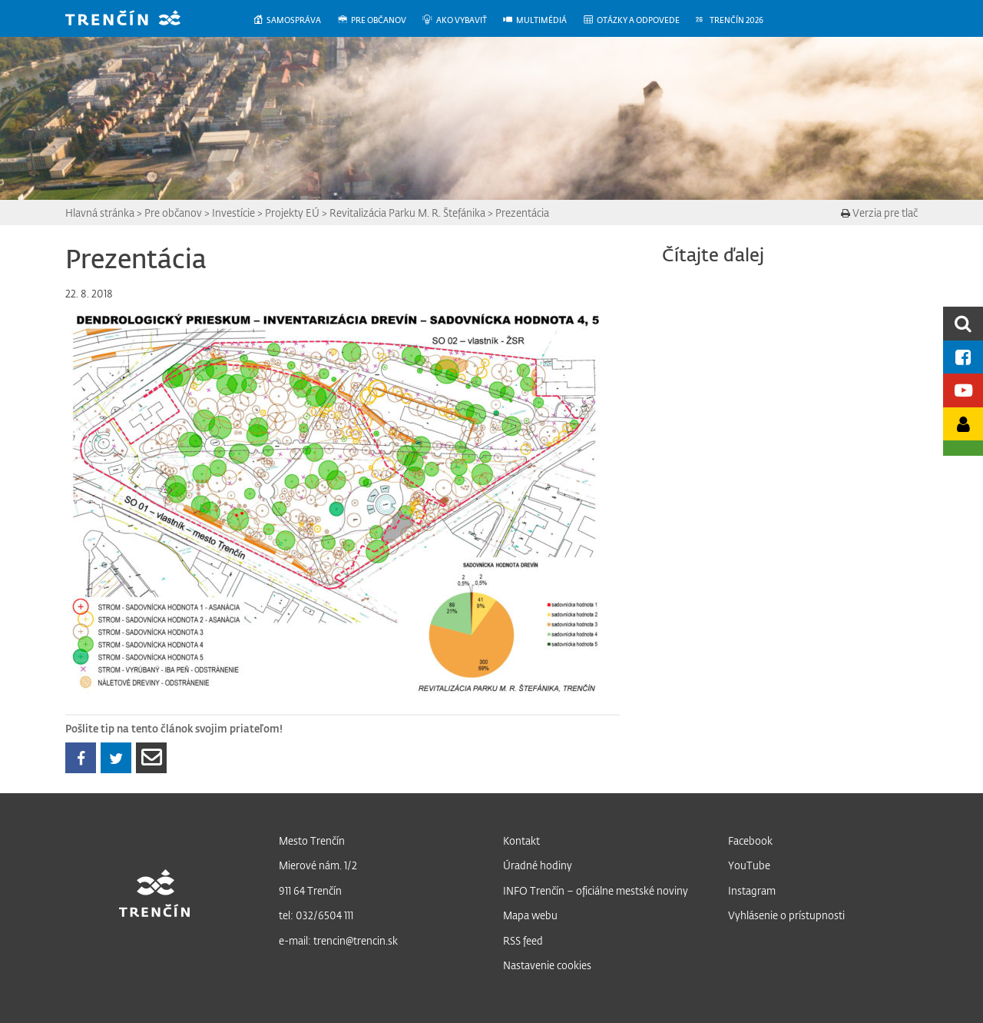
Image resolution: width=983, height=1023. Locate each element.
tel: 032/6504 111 (316, 915)
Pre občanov (173, 212)
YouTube (749, 865)
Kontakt (521, 840)
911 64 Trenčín (310, 890)
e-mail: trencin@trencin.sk (338, 940)
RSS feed (523, 940)
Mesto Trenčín (312, 840)
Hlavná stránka (99, 212)
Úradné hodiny (537, 865)
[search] (963, 323)
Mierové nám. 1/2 (318, 865)
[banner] (134, 19)
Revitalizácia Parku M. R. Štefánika (407, 212)
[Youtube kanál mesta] (963, 390)
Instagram (752, 890)
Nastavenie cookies (547, 965)
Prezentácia (522, 212)
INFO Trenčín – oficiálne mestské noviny (595, 890)
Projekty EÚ (292, 212)
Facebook (750, 840)
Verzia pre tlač (879, 212)
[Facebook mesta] (963, 357)
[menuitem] (294, 20)
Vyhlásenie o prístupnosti (786, 915)
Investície (233, 212)
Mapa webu (530, 915)
